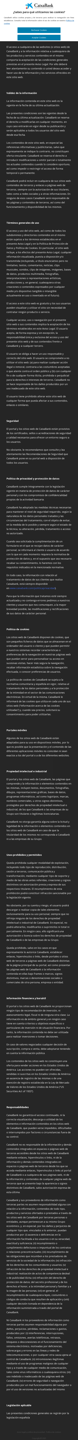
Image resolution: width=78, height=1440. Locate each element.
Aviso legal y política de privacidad (31, 1432)
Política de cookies (53, 1432)
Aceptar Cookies (39, 37)
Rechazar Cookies (39, 30)
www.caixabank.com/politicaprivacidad (32, 588)
